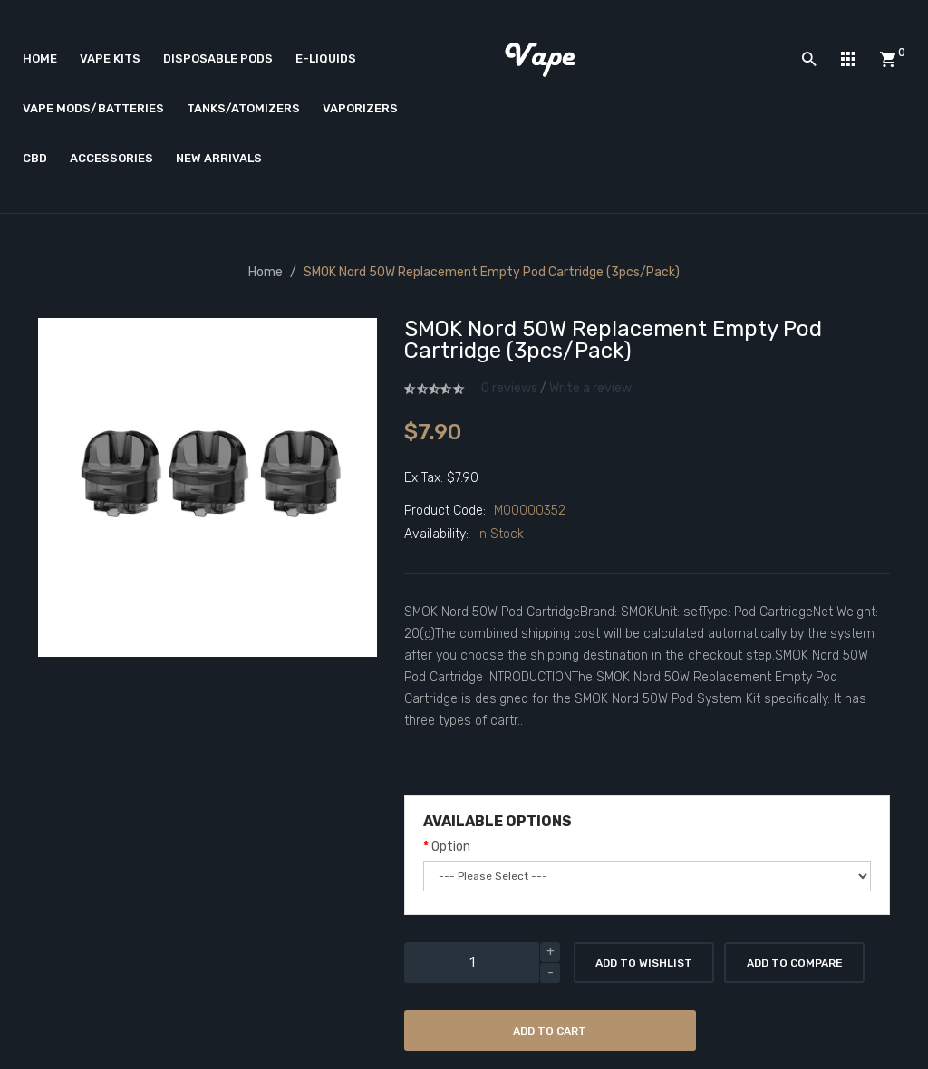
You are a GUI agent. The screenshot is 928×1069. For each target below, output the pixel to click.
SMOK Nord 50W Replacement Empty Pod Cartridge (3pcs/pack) (492, 272)
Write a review (590, 388)
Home (265, 272)
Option (450, 846)
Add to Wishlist (643, 963)
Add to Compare (795, 963)
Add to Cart (549, 1031)
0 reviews (509, 388)
